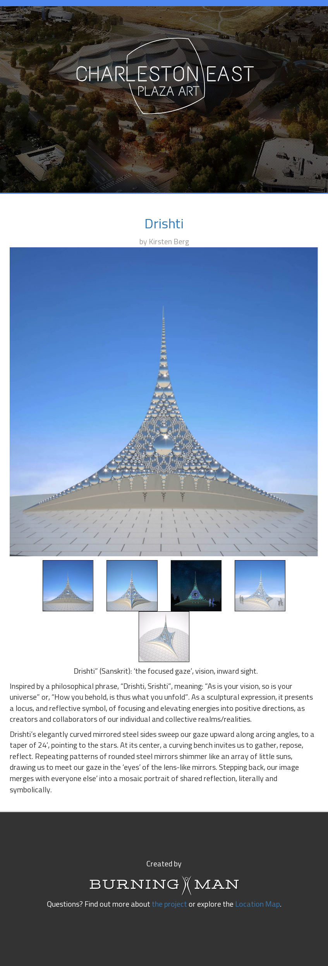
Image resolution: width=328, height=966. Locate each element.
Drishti (164, 224)
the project (169, 904)
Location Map (257, 904)
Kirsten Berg (169, 242)
